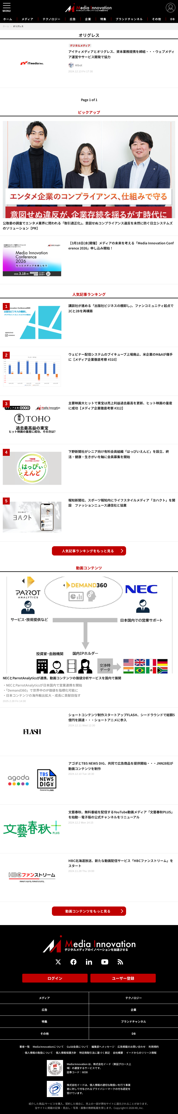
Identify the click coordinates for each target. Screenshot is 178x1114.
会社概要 (118, 1052)
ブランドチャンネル (129, 19)
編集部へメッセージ (103, 1046)
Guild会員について (78, 1046)
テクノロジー (51, 19)
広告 (73, 19)
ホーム (7, 19)
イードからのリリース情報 (141, 1052)
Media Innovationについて (48, 1046)
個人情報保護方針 (66, 1052)
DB (172, 19)
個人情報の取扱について (39, 1052)
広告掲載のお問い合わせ (132, 1046)
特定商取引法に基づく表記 (94, 1052)
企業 (88, 19)
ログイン (55, 978)
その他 (156, 19)
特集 (103, 19)
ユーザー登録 (123, 978)
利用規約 (154, 1046)
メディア (27, 19)
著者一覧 (24, 1046)
